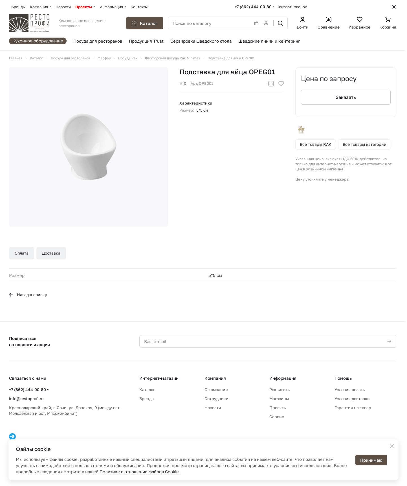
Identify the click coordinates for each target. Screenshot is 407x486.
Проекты (278, 407)
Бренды (146, 398)
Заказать (346, 97)
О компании (216, 389)
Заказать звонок (292, 7)
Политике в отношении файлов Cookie (139, 471)
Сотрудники (216, 398)
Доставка (51, 253)
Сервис (276, 416)
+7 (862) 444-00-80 (253, 6)
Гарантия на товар (353, 407)
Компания (215, 378)
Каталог (147, 389)
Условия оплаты (350, 389)
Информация (282, 378)
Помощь (343, 378)
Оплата (21, 253)
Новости (212, 407)
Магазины (279, 398)
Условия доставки (352, 398)
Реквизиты (280, 389)
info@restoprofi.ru (26, 398)
